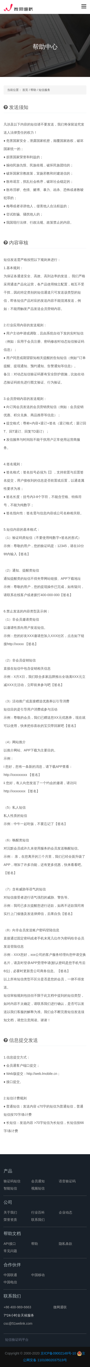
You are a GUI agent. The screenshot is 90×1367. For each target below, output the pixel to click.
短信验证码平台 (17, 1340)
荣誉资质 (10, 1220)
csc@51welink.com (18, 1323)
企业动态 (65, 1212)
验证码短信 (12, 1181)
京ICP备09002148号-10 (58, 1353)
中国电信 (10, 1282)
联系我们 (38, 1220)
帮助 (33, 90)
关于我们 (10, 1212)
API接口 (10, 1244)
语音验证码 (67, 1181)
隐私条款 (65, 1244)
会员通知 (38, 1181)
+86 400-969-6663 (17, 1307)
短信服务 (44, 90)
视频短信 (38, 1188)
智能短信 (10, 1188)
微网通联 (60, 1307)
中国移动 (38, 1275)
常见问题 (10, 1251)
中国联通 (10, 1275)
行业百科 (38, 1212)
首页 (25, 90)
